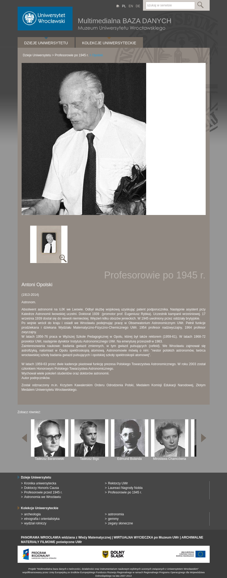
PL (124, 6)
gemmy (113, 519)
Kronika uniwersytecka (40, 483)
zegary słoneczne (120, 523)
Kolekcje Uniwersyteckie (109, 43)
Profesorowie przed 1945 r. (43, 492)
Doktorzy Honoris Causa (41, 488)
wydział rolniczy (35, 523)
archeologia (32, 514)
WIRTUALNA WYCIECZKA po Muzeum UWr (146, 537)
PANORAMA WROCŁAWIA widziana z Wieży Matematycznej (66, 537)
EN (131, 6)
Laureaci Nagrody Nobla (125, 488)
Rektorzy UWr (118, 483)
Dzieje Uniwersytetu (46, 43)
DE (138, 6)
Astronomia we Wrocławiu (42, 497)
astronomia (116, 514)
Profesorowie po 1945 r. (72, 55)
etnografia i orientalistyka (42, 519)
